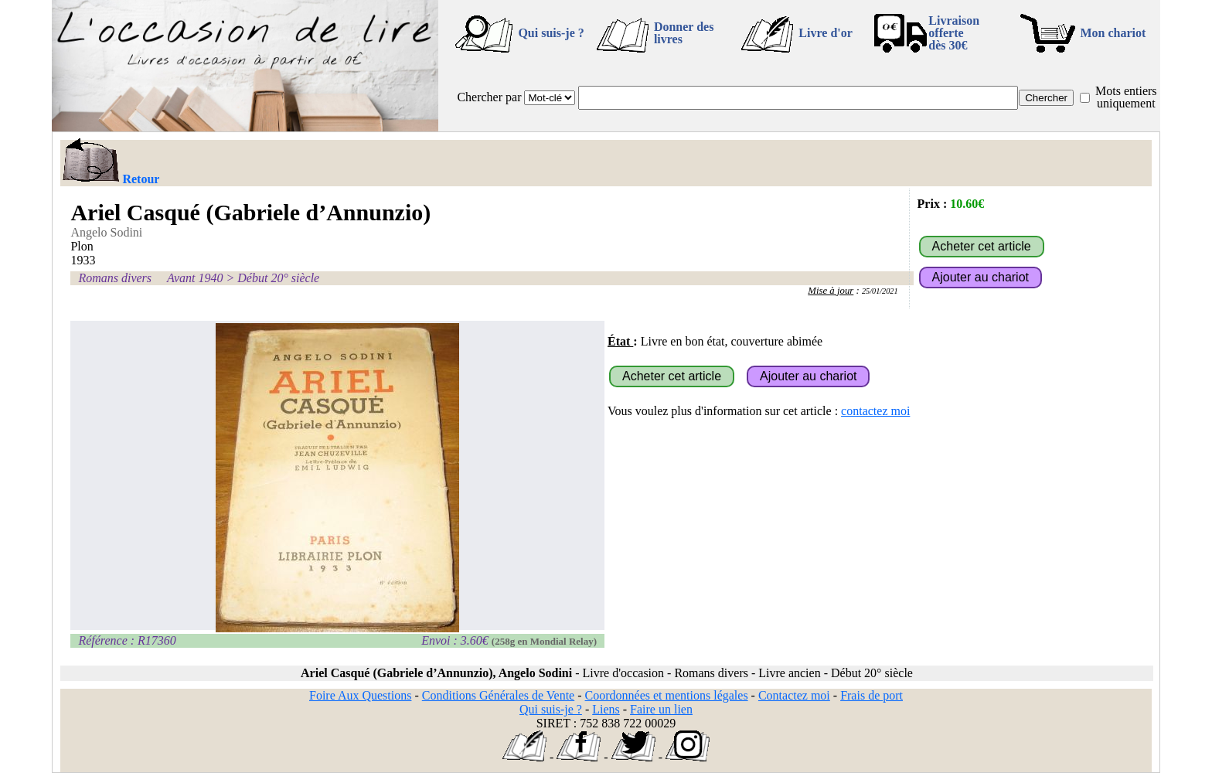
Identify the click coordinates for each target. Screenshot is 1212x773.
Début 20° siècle (278, 277)
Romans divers (115, 277)
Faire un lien (661, 709)
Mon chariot (1113, 32)
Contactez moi (794, 695)
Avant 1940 (195, 277)
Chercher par (489, 97)
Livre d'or (825, 32)
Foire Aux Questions (360, 695)
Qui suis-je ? (551, 32)
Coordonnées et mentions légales (666, 695)
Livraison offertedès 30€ (953, 33)
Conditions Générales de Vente (498, 695)
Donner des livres (684, 33)
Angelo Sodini (106, 232)
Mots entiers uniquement (1126, 97)
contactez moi (875, 410)
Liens (606, 709)
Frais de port (871, 695)
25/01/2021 (880, 291)
